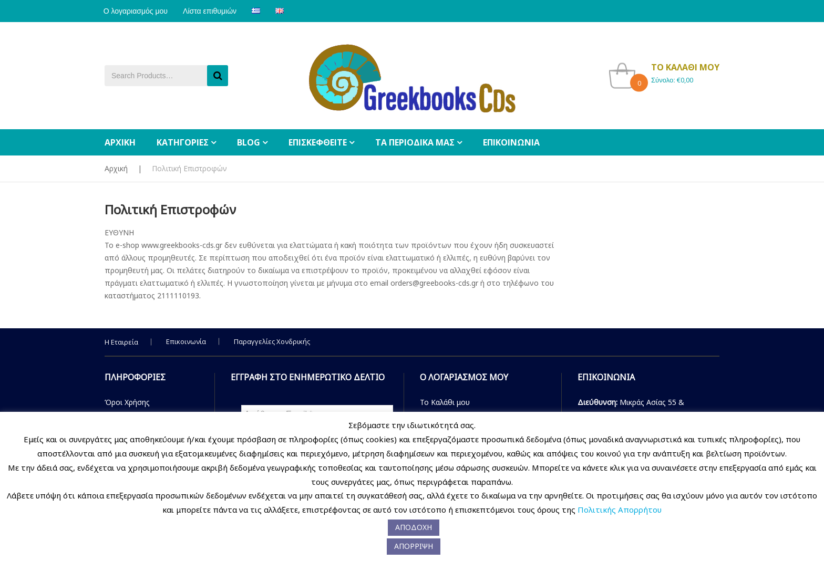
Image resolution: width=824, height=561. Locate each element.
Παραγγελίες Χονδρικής (272, 341)
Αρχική (116, 168)
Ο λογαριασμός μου (137, 11)
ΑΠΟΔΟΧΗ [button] (413, 527)
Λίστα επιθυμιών (213, 11)
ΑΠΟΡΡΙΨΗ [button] (413, 546)
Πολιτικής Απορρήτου (620, 509)
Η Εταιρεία (121, 342)
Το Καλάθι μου (445, 402)
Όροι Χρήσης (127, 402)
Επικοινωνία (186, 341)
